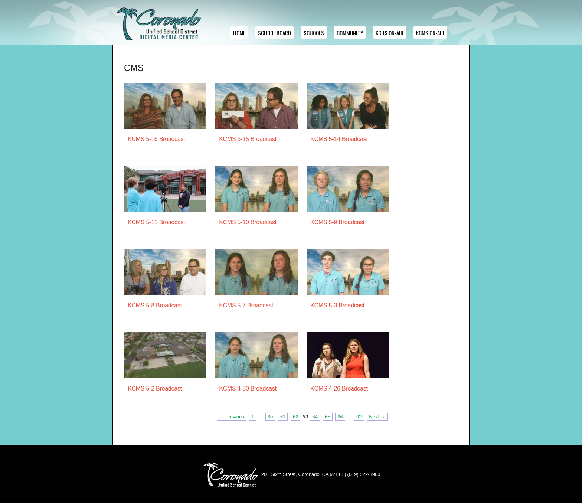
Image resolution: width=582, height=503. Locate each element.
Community (350, 33)
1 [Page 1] (252, 416)
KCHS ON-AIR (389, 33)
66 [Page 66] (340, 416)
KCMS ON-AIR (430, 33)
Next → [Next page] (377, 416)
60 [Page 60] (270, 416)
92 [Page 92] (359, 416)
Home (239, 33)
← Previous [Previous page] (231, 416)
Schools (314, 33)
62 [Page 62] (295, 416)
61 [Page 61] (282, 416)
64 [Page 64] (314, 416)
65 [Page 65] (327, 416)
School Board (274, 33)
